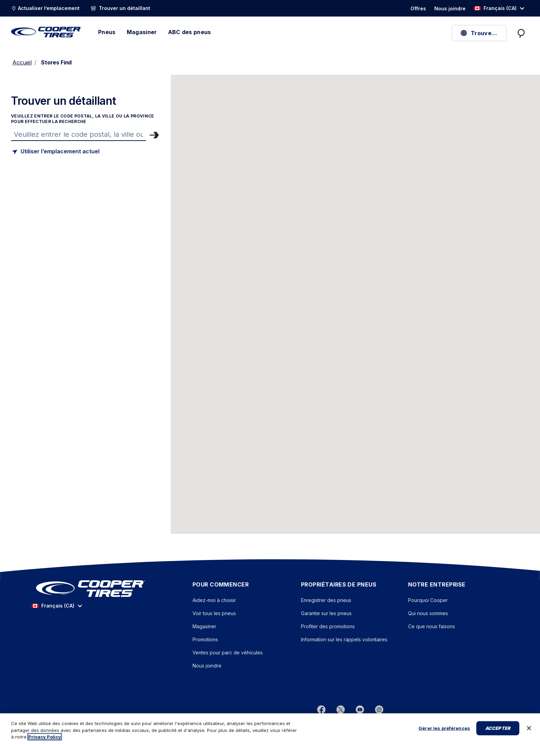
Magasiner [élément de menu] (142, 32)
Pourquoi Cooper (428, 600)
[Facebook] (321, 709)
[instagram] (379, 709)
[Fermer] (529, 736)
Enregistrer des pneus (326, 600)
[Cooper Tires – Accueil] (46, 32)
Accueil (22, 62)
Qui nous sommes (428, 613)
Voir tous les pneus (214, 613)
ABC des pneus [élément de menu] (189, 32)
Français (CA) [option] (495, 8)
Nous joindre (207, 666)
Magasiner (204, 626)
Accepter (497, 735)
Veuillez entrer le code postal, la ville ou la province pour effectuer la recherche (82, 118)
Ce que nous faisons (431, 626)
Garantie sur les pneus (326, 613)
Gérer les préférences (444, 735)
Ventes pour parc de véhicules (228, 652)
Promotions (205, 639)
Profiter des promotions (328, 626)
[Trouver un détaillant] (120, 8)
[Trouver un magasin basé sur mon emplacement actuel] (55, 151)
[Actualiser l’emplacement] (45, 8)
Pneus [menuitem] (107, 32)
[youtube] (360, 709)
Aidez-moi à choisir (214, 600)
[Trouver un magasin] (78, 134)
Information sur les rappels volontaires (344, 639)
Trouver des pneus (483, 33)
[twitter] (340, 709)
